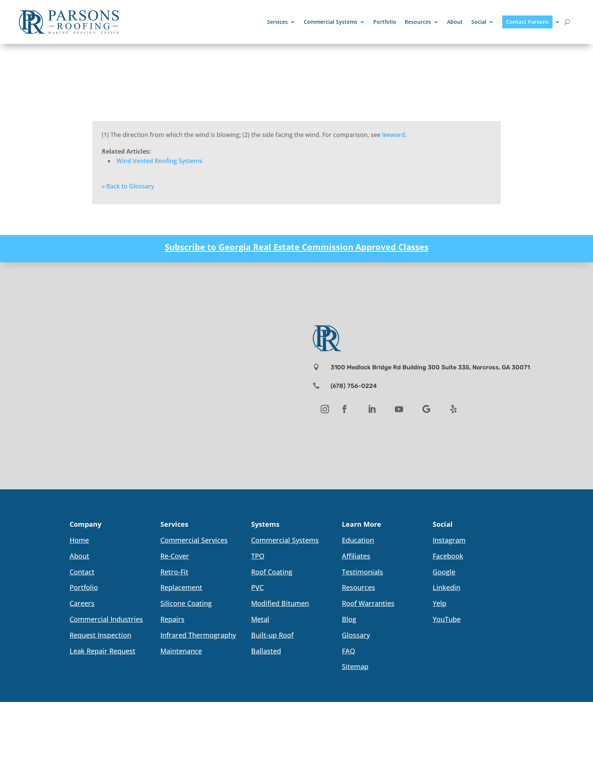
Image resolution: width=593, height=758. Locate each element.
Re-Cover (174, 555)
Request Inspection (100, 635)
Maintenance (181, 650)
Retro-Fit (174, 571)
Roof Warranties (368, 603)
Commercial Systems (330, 21)
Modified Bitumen (280, 603)
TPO (257, 555)
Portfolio (384, 21)
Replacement (181, 587)
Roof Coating (271, 571)
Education (358, 540)
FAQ (348, 650)
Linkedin (446, 587)
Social (478, 21)
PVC (257, 587)
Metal (260, 619)
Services (277, 21)
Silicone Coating (186, 603)
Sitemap (355, 666)
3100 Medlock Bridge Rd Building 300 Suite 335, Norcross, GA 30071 (430, 367)
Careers (82, 603)
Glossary (356, 635)
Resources (418, 21)
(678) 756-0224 (354, 385)
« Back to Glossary (128, 186)
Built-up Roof (272, 635)
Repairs (172, 619)
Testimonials (362, 571)
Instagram (449, 540)
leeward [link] (393, 135)
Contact (82, 571)
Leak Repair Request (102, 650)
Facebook (448, 555)
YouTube (447, 619)
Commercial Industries (106, 619)
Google (444, 571)
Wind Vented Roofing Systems (159, 161)
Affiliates (356, 555)
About (455, 21)
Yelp (439, 603)
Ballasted (266, 650)
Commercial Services (194, 540)
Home (79, 540)
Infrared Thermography (198, 635)
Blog (349, 619)
